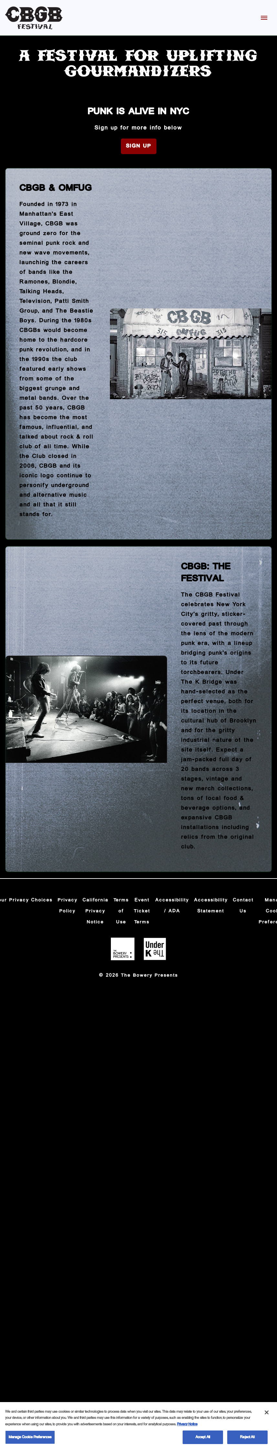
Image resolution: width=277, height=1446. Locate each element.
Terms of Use (121, 911)
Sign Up (138, 146)
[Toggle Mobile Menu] (264, 18)
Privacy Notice (187, 1427)
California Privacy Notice (96, 911)
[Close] (267, 1415)
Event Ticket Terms (142, 911)
